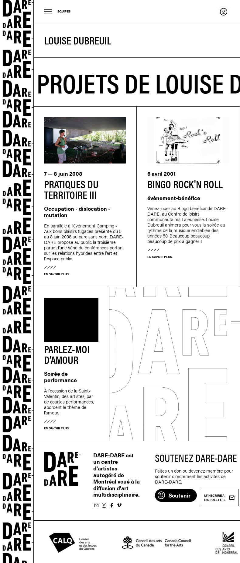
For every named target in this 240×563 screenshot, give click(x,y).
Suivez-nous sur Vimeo (119, 505)
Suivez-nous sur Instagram (104, 505)
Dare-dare (17, 281)
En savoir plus (56, 274)
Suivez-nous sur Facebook (111, 505)
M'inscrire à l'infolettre (96, 505)
